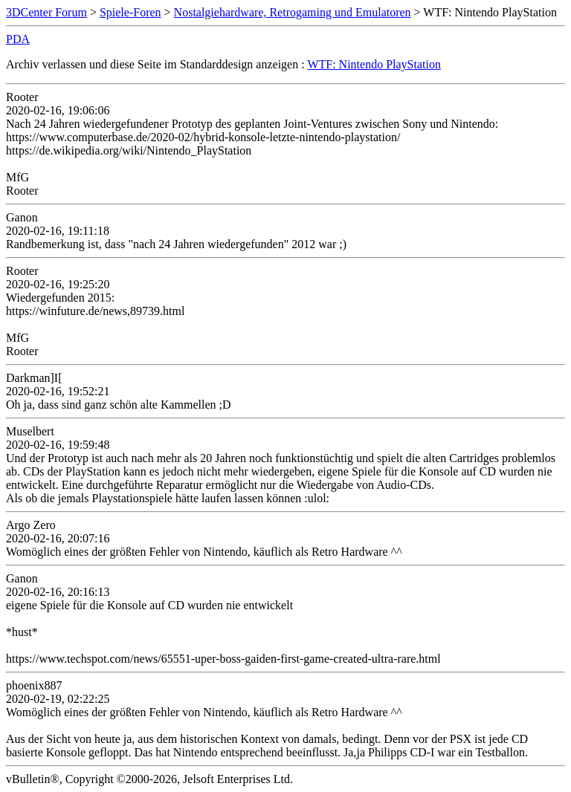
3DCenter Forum (46, 12)
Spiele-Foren (130, 12)
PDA (18, 39)
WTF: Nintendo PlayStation (374, 64)
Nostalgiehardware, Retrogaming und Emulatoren (292, 12)
